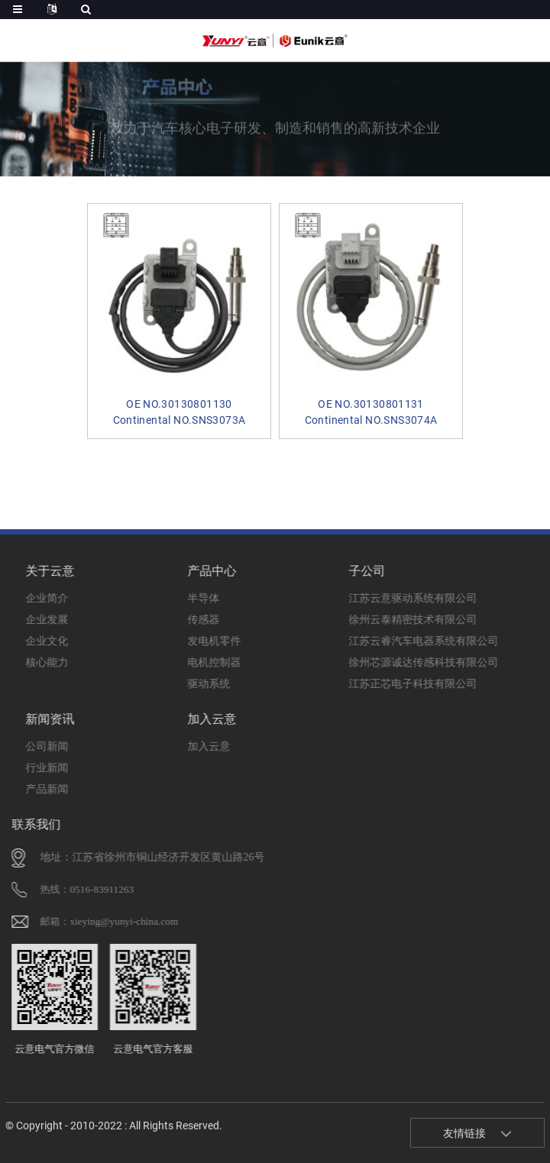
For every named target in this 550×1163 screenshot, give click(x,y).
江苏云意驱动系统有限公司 (335, 593)
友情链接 (464, 1139)
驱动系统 (173, 679)
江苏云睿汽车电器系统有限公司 (335, 636)
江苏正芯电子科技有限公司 (335, 679)
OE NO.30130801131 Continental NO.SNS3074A (357, 396)
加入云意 (173, 742)
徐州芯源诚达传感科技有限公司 (335, 658)
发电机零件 (173, 636)
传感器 (173, 615)
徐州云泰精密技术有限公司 (335, 615)
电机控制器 (173, 658)
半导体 (173, 593)
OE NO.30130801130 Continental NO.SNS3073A (192, 396)
